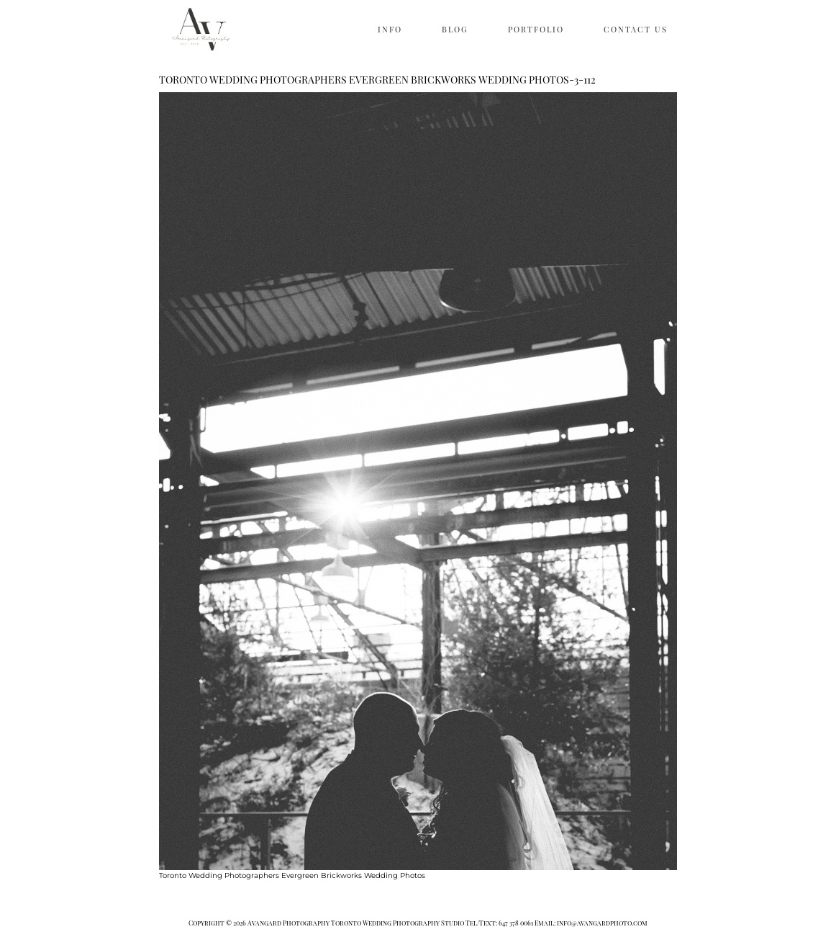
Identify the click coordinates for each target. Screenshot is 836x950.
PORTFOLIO (536, 29)
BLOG (455, 29)
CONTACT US (636, 29)
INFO (390, 29)
